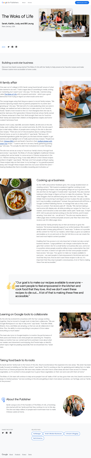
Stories (30, 2)
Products (17, 454)
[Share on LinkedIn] (16, 47)
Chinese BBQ (8, 141)
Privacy (24, 454)
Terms (30, 454)
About (23, 2)
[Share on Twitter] (9, 47)
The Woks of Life (11, 94)
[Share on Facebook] (12, 47)
